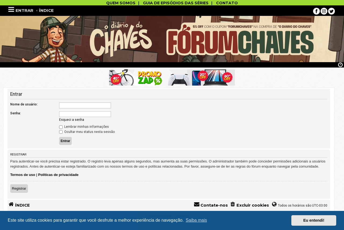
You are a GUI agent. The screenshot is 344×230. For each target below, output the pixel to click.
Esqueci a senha (71, 120)
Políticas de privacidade (58, 175)
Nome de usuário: (24, 104)
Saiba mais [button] (196, 220)
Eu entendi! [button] (313, 220)
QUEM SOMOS (120, 3)
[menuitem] (249, 205)
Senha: (15, 113)
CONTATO (227, 3)
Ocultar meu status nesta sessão (87, 132)
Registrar (19, 188)
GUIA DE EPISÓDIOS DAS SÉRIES (176, 3)
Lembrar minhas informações (84, 127)
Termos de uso (22, 175)
